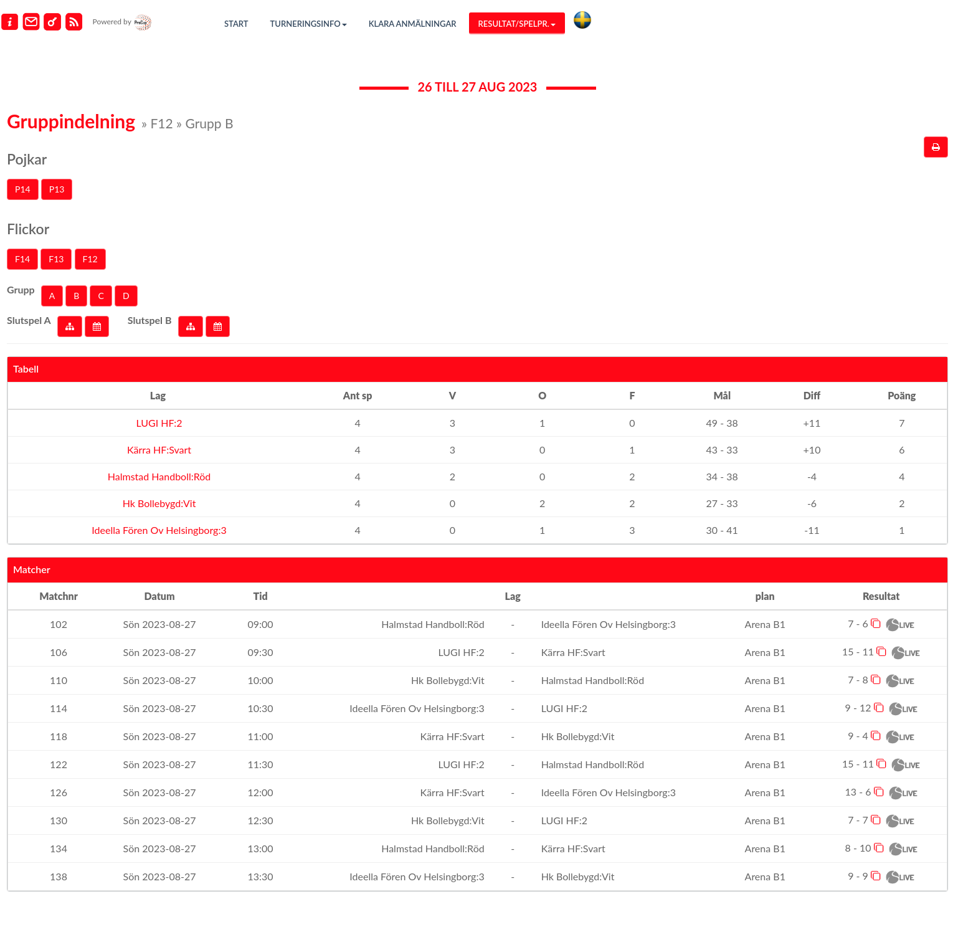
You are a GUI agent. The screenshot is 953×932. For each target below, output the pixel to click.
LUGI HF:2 (157, 423)
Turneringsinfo (308, 24)
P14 (23, 189)
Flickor (28, 228)
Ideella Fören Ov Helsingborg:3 (157, 530)
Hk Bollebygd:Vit (158, 503)
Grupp (21, 289)
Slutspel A (29, 320)
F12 (90, 259)
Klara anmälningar (413, 24)
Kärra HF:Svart (158, 449)
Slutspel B (150, 320)
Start (236, 24)
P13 (57, 189)
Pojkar (27, 159)
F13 (56, 259)
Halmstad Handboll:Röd (158, 476)
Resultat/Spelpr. (517, 24)
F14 (22, 259)
